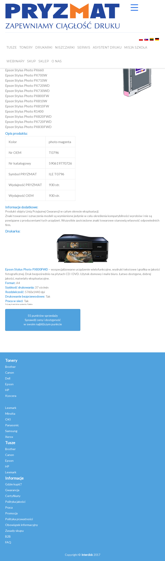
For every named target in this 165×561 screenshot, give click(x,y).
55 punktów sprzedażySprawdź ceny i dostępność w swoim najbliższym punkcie (43, 320)
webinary (15, 61)
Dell (7, 378)
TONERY (26, 47)
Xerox (9, 437)
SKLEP (43, 61)
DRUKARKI (43, 47)
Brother (10, 366)
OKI (8, 419)
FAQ (8, 542)
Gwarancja (12, 490)
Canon (9, 372)
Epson (9, 384)
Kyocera (10, 395)
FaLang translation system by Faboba (18, 304)
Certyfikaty (12, 496)
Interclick (87, 554)
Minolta (10, 413)
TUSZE (11, 47)
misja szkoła (135, 47)
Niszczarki (65, 47)
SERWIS (83, 47)
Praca (9, 507)
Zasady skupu (14, 530)
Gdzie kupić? (13, 484)
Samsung (11, 431)
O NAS (57, 61)
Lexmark (10, 408)
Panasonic (12, 425)
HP (7, 390)
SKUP (31, 61)
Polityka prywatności (19, 519)
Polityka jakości (15, 501)
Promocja (11, 513)
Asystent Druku (107, 47)
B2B (8, 536)
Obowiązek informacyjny (21, 525)
